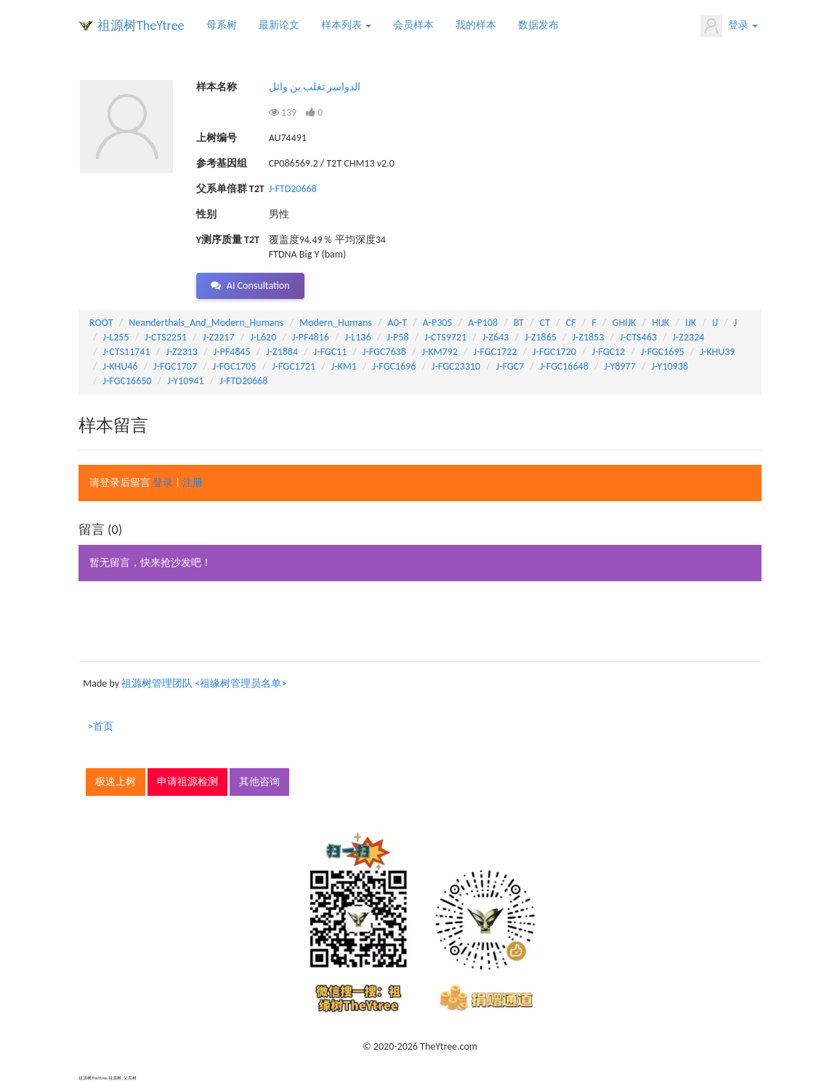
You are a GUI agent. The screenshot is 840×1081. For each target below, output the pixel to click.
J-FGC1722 (495, 352)
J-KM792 (440, 352)
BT (519, 322)
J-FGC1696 (394, 366)
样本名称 (216, 87)
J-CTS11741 (126, 352)
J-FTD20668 (293, 189)
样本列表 (346, 25)
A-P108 (483, 322)
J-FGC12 (609, 352)
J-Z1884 (282, 352)
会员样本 (413, 25)
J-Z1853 (589, 337)
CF (571, 322)
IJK (690, 322)
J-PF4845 (232, 352)
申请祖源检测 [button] (187, 781)
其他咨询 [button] (259, 781)
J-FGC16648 (564, 366)
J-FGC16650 (127, 381)
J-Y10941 (185, 381)
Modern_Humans (335, 322)
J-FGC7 (510, 366)
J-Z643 (495, 337)
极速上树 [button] (115, 781)
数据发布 (538, 25)
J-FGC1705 (235, 366)
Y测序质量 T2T (227, 240)
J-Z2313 (182, 352)
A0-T (397, 322)
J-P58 (397, 337)
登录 (729, 26)
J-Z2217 (219, 337)
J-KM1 (344, 366)
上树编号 (216, 138)
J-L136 (358, 337)
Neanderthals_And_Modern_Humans (206, 322)
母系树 (221, 25)
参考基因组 (221, 163)
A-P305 (438, 322)
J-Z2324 (689, 337)
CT (545, 322)
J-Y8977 (619, 366)
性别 (206, 214)
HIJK (660, 322)
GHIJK (625, 322)
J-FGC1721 (293, 366)
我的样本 (476, 25)
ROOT (101, 322)
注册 (192, 482)
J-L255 (116, 337)
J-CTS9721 (445, 337)
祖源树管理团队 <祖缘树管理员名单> (203, 683)
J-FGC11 (330, 352)
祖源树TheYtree (141, 25)
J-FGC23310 (456, 366)
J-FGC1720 (554, 352)
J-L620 (263, 337)
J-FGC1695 (662, 352)
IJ (715, 322)
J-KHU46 (120, 366)
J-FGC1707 (175, 366)
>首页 (100, 726)
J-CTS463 (638, 337)
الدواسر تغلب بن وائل (315, 87)
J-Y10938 (670, 366)
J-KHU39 (717, 352)
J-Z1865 (541, 337)
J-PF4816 (310, 337)
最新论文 (279, 25)
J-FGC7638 (384, 352)
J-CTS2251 (166, 337)
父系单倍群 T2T (230, 189)
